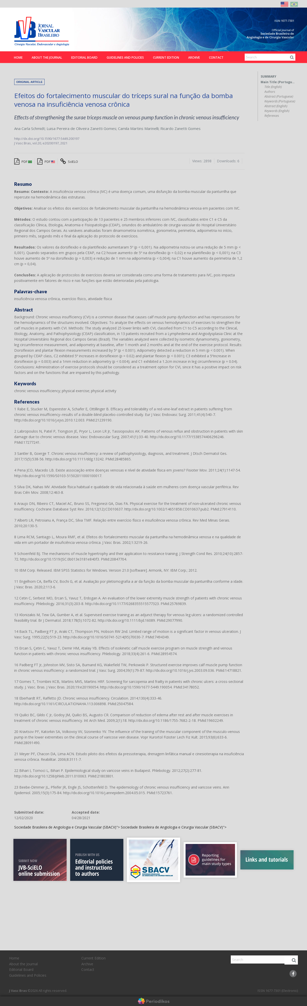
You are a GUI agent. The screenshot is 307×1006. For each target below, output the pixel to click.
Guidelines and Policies (125, 57)
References (271, 116)
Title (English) (273, 87)
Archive (194, 57)
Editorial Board (84, 57)
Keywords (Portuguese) (279, 101)
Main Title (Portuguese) (278, 82)
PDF (23, 161)
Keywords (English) (276, 111)
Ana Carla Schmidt (29, 128)
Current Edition (166, 57)
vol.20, (37, 143)
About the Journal (47, 57)
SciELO (69, 161)
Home (18, 57)
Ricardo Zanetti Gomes (180, 128)
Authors (269, 92)
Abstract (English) (275, 106)
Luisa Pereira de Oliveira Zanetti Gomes (81, 128)
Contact (216, 57)
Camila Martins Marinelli (138, 128)
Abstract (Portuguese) (278, 97)
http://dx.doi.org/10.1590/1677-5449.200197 (46, 138)
